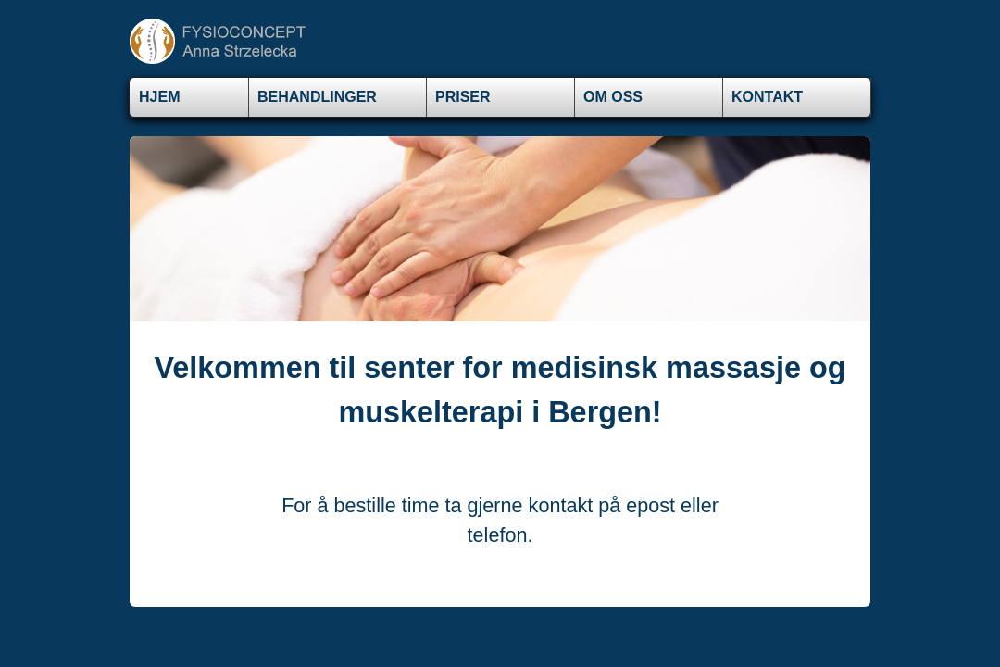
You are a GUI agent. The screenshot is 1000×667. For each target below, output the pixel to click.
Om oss (613, 97)
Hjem (159, 97)
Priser (463, 97)
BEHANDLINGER (317, 97)
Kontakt (767, 97)
